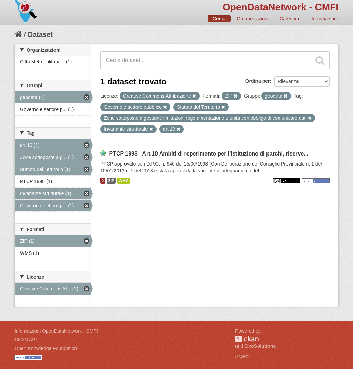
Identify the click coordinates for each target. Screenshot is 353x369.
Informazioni (325, 18)
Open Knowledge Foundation (45, 348)
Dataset (40, 34)
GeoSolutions (260, 346)
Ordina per (257, 81)
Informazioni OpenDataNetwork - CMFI (56, 331)
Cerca (219, 18)
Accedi (242, 356)
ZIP (111, 180)
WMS (124, 180)
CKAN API (25, 339)
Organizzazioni (252, 18)
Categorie (290, 18)
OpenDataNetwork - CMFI (281, 7)
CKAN (247, 338)
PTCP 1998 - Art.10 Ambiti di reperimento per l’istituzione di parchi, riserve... (208, 154)
